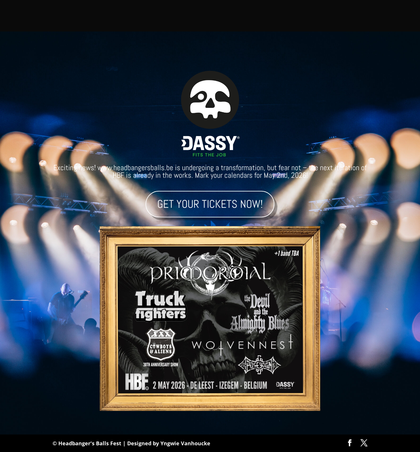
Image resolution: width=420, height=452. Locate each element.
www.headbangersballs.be (135, 168)
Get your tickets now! (210, 204)
